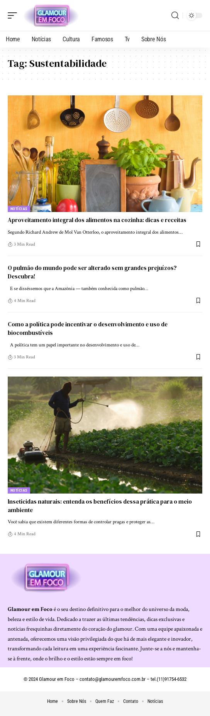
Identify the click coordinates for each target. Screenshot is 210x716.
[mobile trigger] (14, 15)
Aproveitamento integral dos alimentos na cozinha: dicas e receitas (97, 220)
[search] (175, 15)
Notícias (18, 209)
